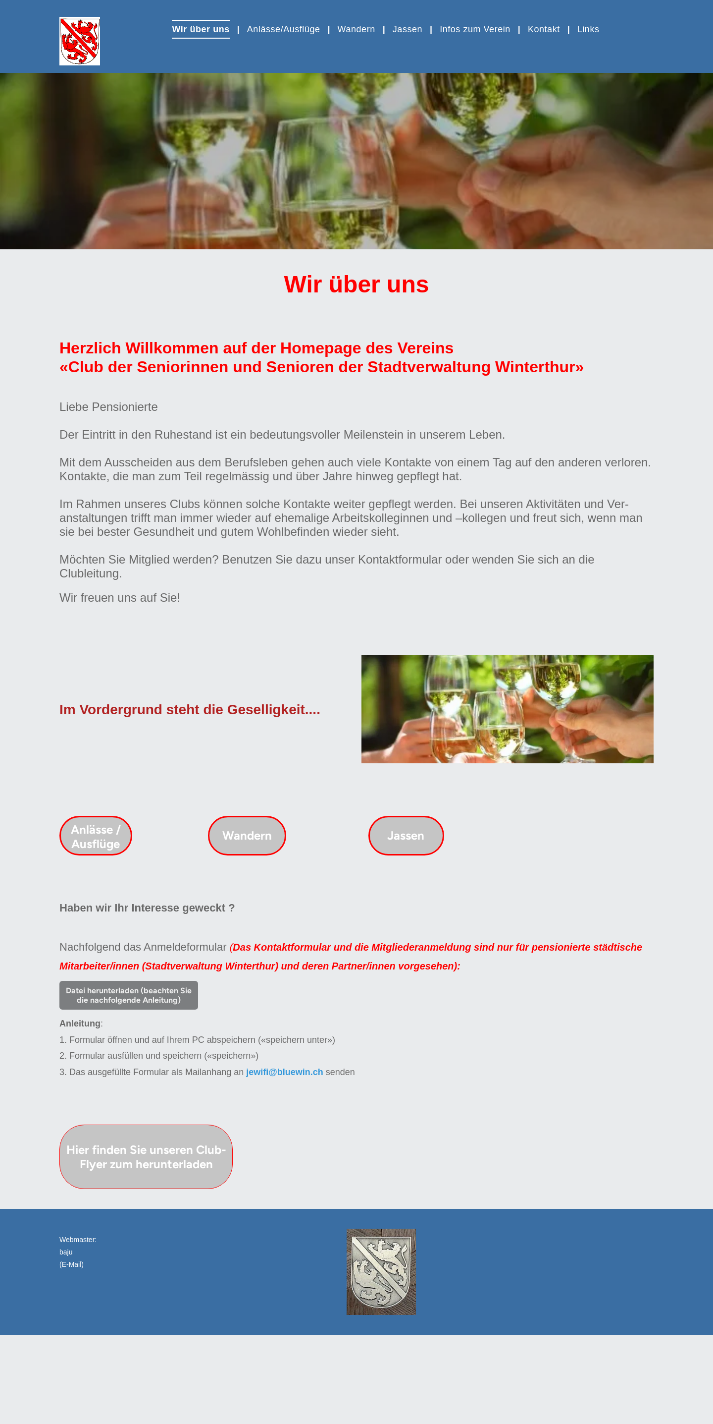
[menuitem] (201, 29)
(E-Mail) (71, 1264)
